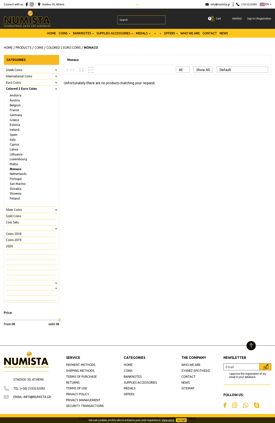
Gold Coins (13, 216)
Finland (15, 198)
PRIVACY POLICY (77, 394)
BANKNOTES (82, 35)
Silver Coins (14, 209)
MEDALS (142, 35)
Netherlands (18, 174)
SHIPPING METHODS (80, 370)
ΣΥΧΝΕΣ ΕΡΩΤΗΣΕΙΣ (195, 370)
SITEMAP (187, 388)
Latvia (14, 149)
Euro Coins (13, 82)
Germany (16, 115)
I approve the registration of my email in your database (247, 375)
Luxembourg (18, 159)
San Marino (18, 183)
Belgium (15, 105)
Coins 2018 (13, 233)
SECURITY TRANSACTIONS (85, 406)
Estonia (15, 124)
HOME (51, 35)
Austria (15, 100)
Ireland (14, 129)
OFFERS (169, 35)
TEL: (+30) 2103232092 (29, 388)
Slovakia (15, 188)
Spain (13, 134)
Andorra (15, 95)
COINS (63, 35)
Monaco (15, 169)
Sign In (251, 19)
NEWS (224, 35)
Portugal (16, 178)
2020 (9, 246)
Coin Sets (12, 222)
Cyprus (14, 144)
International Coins (19, 76)
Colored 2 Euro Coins (21, 88)
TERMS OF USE (76, 388)
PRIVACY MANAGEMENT (83, 400)
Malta (14, 164)
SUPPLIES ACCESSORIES (113, 35)
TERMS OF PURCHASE (81, 376)
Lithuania (16, 154)
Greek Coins (14, 70)
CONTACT (209, 35)
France (14, 110)
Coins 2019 (13, 240)
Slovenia (15, 193)
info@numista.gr (220, 4)
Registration (264, 19)
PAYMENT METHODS (80, 364)
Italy (13, 139)
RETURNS (73, 382)
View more (168, 420)
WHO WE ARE (190, 35)
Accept (181, 420)
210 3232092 (249, 4)
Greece (14, 120)
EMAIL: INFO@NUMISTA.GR (32, 397)
